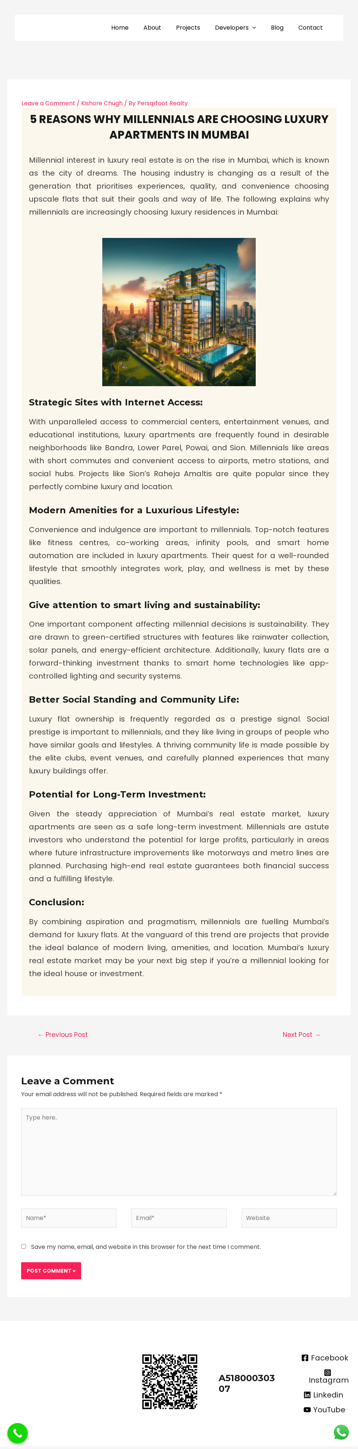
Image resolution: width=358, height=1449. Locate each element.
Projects (198, 27)
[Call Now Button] (17, 1433)
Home (136, 27)
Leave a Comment (48, 103)
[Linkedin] (323, 1397)
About (166, 27)
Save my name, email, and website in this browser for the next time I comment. (146, 1249)
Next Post (302, 1034)
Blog (281, 27)
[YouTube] (324, 1412)
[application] (259, 28)
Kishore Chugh (102, 103)
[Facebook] (325, 1360)
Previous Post (62, 1034)
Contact (312, 27)
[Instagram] (328, 1379)
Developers (242, 28)
